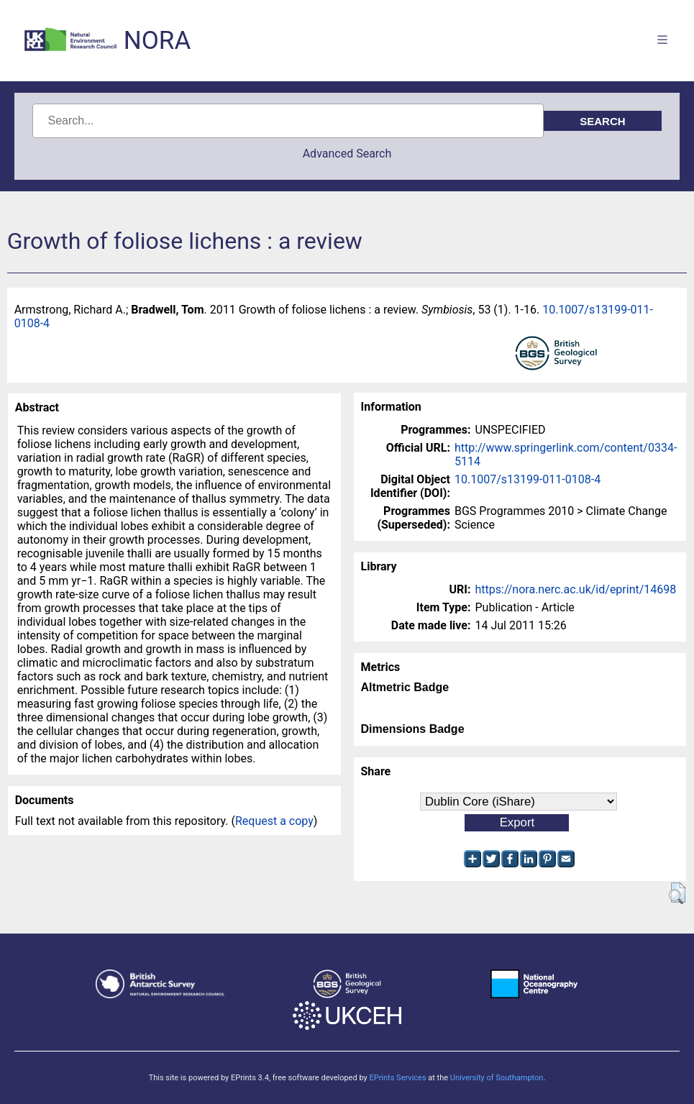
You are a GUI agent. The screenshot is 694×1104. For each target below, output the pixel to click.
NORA (157, 40)
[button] (677, 893)
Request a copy (274, 821)
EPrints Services (397, 1077)
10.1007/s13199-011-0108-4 (528, 479)
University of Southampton (497, 1077)
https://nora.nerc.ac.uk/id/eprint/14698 (576, 589)
